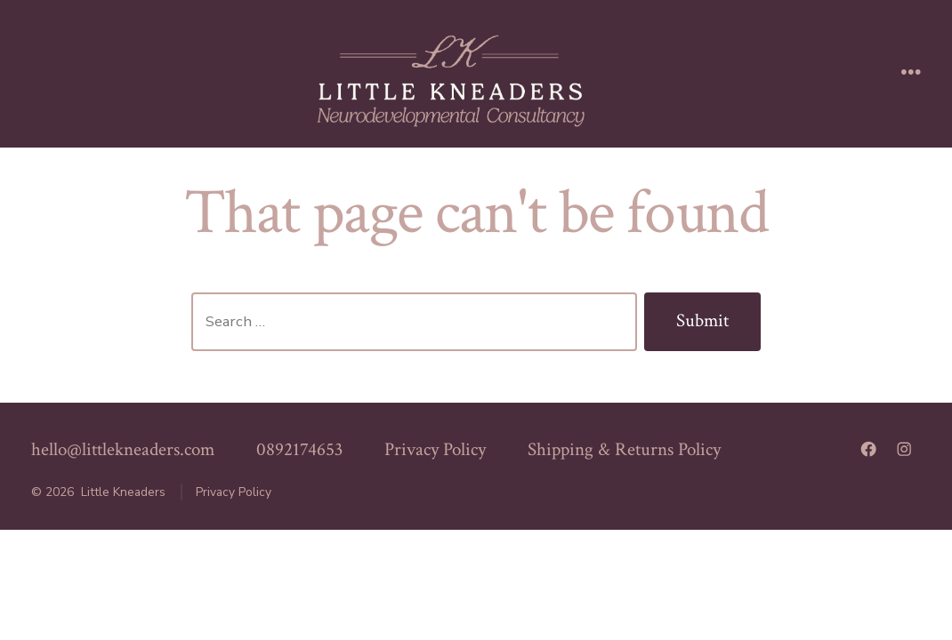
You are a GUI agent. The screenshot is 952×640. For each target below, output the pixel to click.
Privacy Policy (435, 449)
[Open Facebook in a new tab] (868, 449)
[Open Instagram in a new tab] (904, 449)
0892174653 (299, 449)
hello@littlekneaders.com (122, 449)
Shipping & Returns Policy (624, 449)
